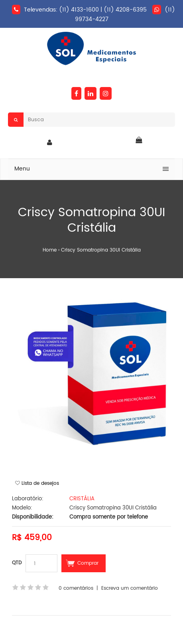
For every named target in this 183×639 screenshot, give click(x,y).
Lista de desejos (40, 483)
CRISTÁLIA (81, 499)
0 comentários (76, 588)
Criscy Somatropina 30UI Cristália (101, 250)
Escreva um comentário (129, 588)
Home (50, 250)
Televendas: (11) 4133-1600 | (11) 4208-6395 (85, 9)
